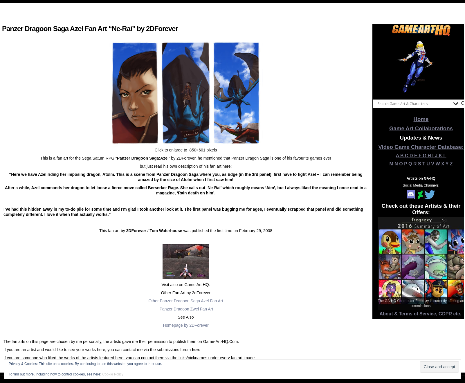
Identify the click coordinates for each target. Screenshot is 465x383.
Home (421, 119)
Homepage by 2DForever (185, 325)
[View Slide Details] (421, 66)
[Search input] (414, 104)
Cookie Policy (112, 374)
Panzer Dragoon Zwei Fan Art (186, 309)
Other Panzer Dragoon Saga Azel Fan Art (186, 301)
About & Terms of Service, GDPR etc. (421, 313)
